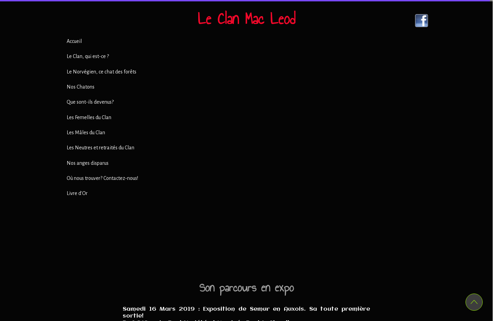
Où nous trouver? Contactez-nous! (102, 178)
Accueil (74, 41)
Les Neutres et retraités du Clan (100, 147)
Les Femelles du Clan (89, 117)
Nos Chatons (80, 87)
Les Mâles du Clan (86, 132)
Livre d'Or (77, 193)
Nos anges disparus (88, 163)
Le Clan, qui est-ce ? (88, 56)
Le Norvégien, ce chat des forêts (101, 71)
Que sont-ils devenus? (90, 102)
